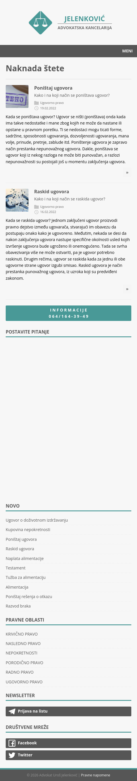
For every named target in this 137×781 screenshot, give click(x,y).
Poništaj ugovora (53, 88)
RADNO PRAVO (20, 672)
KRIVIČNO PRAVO (22, 634)
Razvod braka (18, 606)
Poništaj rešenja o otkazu (29, 596)
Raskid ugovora (51, 191)
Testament (15, 568)
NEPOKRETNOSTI (21, 653)
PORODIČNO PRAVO (24, 662)
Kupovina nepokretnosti (28, 529)
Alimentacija (17, 587)
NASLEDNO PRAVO (23, 643)
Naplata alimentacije (25, 558)
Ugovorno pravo (52, 102)
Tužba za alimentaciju (26, 577)
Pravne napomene (95, 775)
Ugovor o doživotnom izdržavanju (37, 520)
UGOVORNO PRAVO (24, 682)
